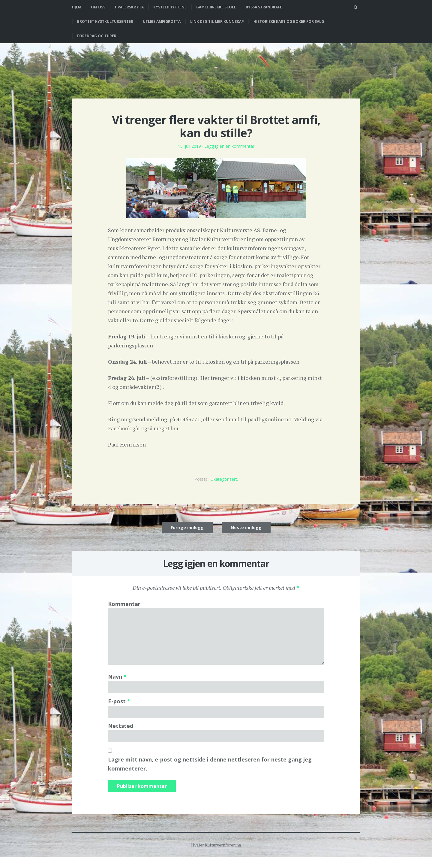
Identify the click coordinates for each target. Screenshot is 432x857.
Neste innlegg (246, 527)
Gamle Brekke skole (216, 7)
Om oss (98, 7)
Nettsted (120, 725)
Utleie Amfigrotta (162, 21)
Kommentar (124, 603)
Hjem (76, 7)
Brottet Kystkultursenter (105, 21)
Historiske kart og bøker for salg (289, 21)
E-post (119, 701)
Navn (117, 676)
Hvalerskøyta (129, 7)
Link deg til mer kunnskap (217, 21)
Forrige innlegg (187, 527)
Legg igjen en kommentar (229, 146)
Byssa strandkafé (264, 7)
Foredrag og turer (96, 35)
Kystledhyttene (170, 7)
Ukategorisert (224, 479)
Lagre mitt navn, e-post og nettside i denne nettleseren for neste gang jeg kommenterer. (210, 764)
